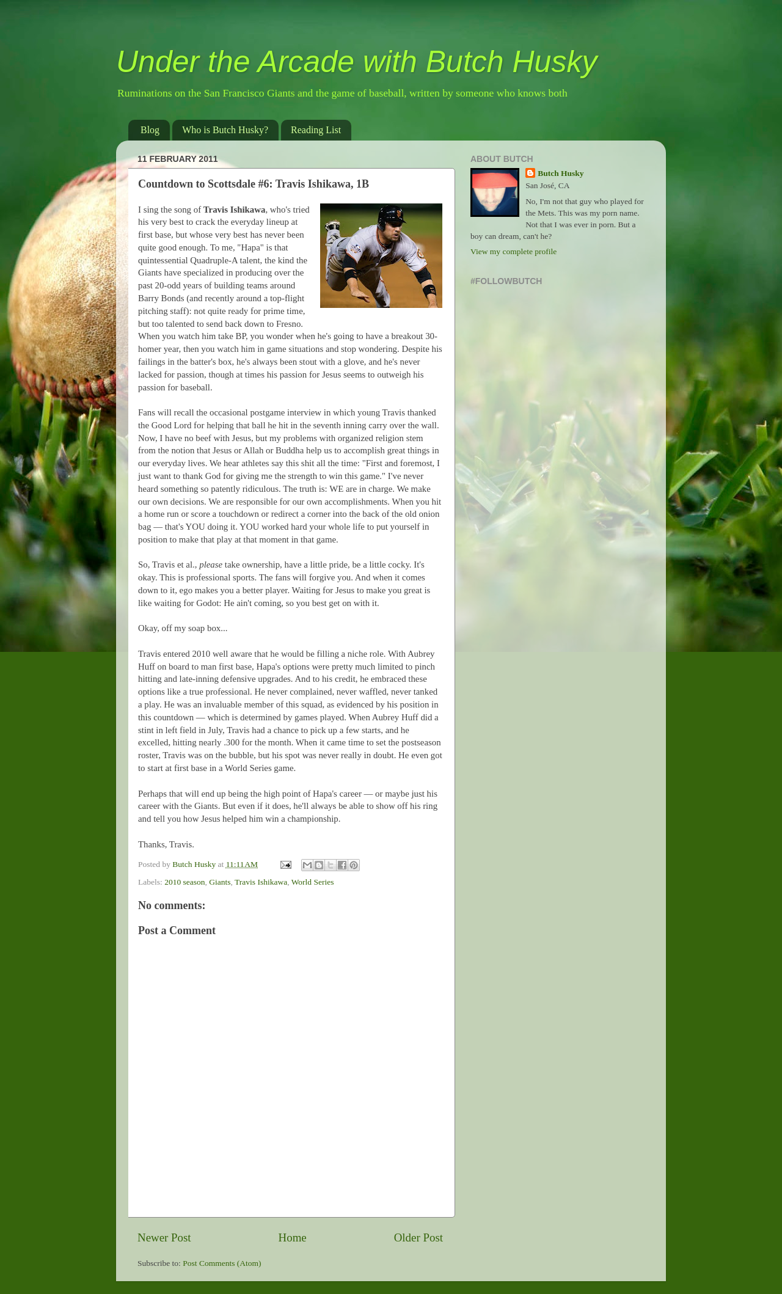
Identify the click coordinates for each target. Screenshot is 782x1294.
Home (293, 1237)
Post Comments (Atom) (222, 1263)
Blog (150, 130)
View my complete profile (513, 251)
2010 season (184, 881)
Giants (219, 881)
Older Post (418, 1237)
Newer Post (164, 1237)
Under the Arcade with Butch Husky (356, 62)
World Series (312, 881)
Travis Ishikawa (261, 881)
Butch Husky (560, 173)
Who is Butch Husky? (225, 130)
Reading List (316, 130)
